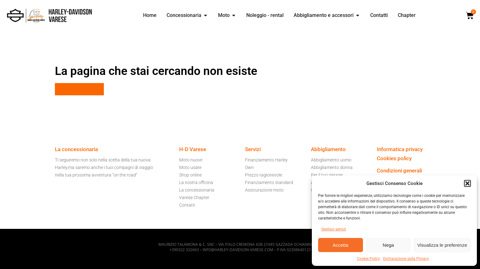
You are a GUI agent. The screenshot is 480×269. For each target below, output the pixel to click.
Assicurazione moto (264, 190)
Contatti (187, 205)
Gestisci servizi (333, 229)
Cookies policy (394, 158)
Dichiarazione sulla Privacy (406, 258)
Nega (388, 245)
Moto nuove (190, 159)
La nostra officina (196, 182)
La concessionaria (196, 190)
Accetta (340, 245)
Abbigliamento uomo (331, 159)
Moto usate (190, 167)
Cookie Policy (368, 258)
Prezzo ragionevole (263, 174)
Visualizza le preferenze (442, 245)
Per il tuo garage (327, 174)
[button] (467, 183)
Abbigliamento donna (332, 167)
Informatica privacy (400, 149)
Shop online (190, 174)
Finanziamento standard (269, 182)
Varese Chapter (194, 197)
